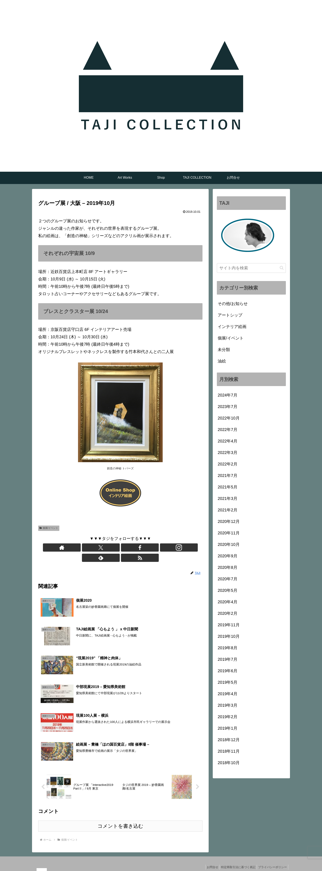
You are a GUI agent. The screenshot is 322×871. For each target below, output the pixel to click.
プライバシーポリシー (271, 858)
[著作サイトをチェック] (97, 547)
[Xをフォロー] (106, 547)
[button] (281, 267)
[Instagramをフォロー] (125, 547)
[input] (251, 268)
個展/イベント (48, 528)
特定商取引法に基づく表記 (235, 858)
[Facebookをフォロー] (116, 547)
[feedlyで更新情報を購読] (134, 547)
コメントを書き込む (120, 817)
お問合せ (208, 858)
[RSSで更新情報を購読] (144, 547)
